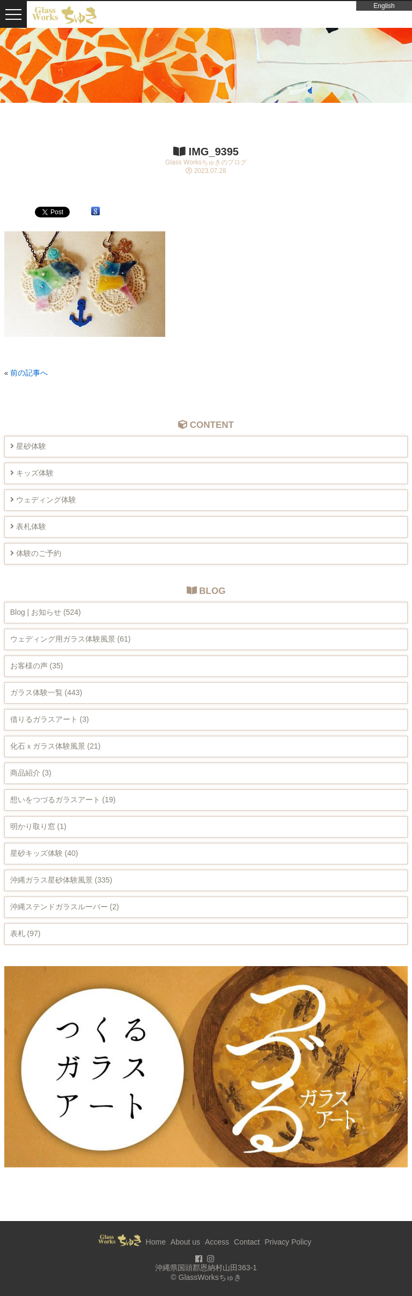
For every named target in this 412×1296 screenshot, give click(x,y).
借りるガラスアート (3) (49, 719)
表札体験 (28, 526)
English (383, 6)
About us (185, 1242)
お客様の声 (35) (36, 665)
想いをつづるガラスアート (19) (63, 799)
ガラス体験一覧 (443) (46, 692)
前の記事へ (29, 373)
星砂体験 (28, 446)
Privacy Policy (287, 1242)
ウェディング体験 (43, 499)
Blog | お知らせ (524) (45, 612)
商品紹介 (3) (31, 772)
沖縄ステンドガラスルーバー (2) (64, 906)
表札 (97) (25, 933)
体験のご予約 (35, 553)
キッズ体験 (32, 473)
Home (156, 1242)
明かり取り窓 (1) (38, 826)
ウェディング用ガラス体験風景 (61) (70, 639)
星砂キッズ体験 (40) (44, 853)
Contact (247, 1242)
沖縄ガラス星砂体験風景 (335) (61, 880)
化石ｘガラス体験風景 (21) (55, 746)
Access (217, 1242)
